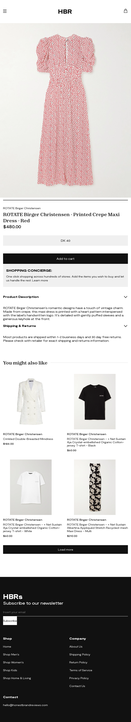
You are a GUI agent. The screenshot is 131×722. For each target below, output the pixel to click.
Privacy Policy (79, 678)
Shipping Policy (79, 654)
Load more (65, 549)
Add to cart (65, 258)
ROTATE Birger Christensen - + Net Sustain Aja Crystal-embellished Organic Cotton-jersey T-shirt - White (32, 528)
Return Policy (78, 662)
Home (7, 646)
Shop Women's (13, 662)
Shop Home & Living (17, 678)
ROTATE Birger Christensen (22, 208)
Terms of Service (80, 670)
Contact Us (77, 686)
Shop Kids (10, 670)
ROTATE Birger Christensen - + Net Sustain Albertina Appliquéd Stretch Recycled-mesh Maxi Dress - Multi (97, 528)
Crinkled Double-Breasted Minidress (28, 438)
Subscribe (10, 620)
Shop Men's (11, 654)
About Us (75, 646)
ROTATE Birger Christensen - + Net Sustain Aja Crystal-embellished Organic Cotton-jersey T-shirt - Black (96, 442)
